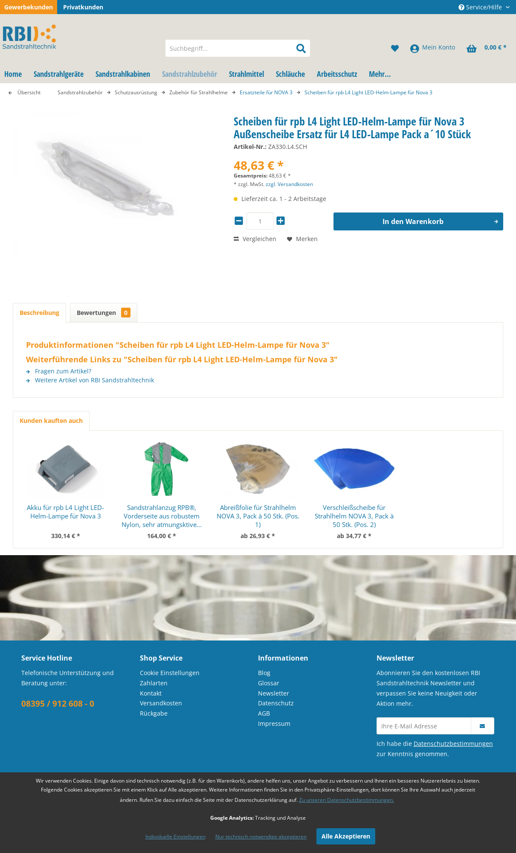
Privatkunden (83, 7)
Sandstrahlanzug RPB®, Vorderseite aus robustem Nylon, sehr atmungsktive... (162, 516)
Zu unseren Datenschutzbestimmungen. (346, 800)
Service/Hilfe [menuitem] (481, 7)
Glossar (268, 683)
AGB (264, 713)
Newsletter (273, 693)
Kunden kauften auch (51, 420)
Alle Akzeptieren (346, 836)
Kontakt (151, 693)
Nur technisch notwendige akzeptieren (261, 836)
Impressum (274, 723)
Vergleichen (255, 239)
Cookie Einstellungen (170, 673)
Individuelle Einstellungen (175, 836)
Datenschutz (276, 703)
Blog (264, 673)
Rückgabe (154, 713)
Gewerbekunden (28, 7)
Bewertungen (103, 312)
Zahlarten (154, 683)
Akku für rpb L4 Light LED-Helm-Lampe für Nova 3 (65, 511)
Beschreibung (39, 313)
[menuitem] (237, 48)
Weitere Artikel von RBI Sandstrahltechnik (90, 380)
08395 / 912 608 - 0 (57, 703)
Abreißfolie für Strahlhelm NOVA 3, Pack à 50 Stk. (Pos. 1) (258, 516)
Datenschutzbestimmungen (453, 743)
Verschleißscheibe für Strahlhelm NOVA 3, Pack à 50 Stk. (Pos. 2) (354, 516)
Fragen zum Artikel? (58, 371)
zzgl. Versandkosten (289, 184)
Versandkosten (161, 703)
